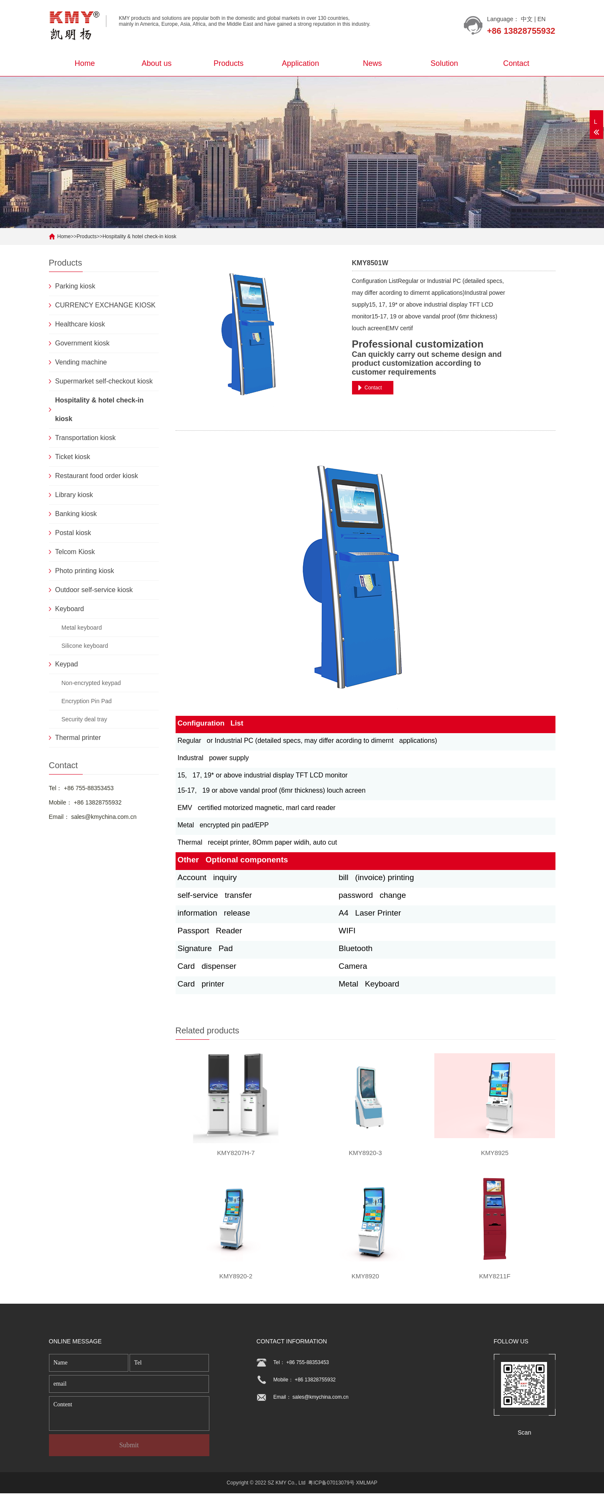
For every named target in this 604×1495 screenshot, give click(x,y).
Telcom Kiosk (75, 551)
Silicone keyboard (85, 645)
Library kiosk (74, 494)
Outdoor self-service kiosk (94, 589)
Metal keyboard (82, 627)
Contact (516, 63)
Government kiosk (82, 343)
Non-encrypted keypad (91, 683)
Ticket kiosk (72, 456)
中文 (527, 19)
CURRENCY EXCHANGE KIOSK (105, 305)
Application (300, 63)
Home (85, 63)
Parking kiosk (75, 286)
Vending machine (81, 362)
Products (229, 63)
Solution (444, 63)
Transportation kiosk (85, 437)
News (372, 63)
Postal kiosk (73, 532)
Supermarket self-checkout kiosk (104, 381)
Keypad (66, 664)
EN (541, 19)
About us (157, 63)
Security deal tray (84, 719)
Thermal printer (78, 737)
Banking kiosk (76, 513)
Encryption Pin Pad (87, 701)
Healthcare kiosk (80, 324)
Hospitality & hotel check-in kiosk (139, 236)
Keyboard (69, 608)
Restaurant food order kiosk (96, 475)
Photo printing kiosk (84, 570)
